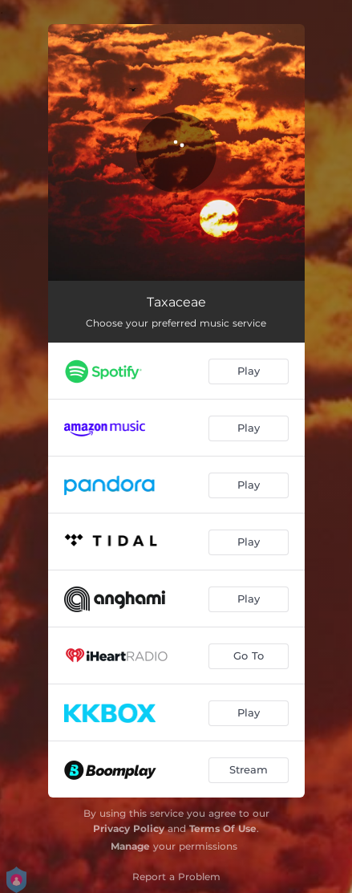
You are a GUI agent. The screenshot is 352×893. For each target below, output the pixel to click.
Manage (130, 846)
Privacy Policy (128, 828)
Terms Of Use (223, 828)
